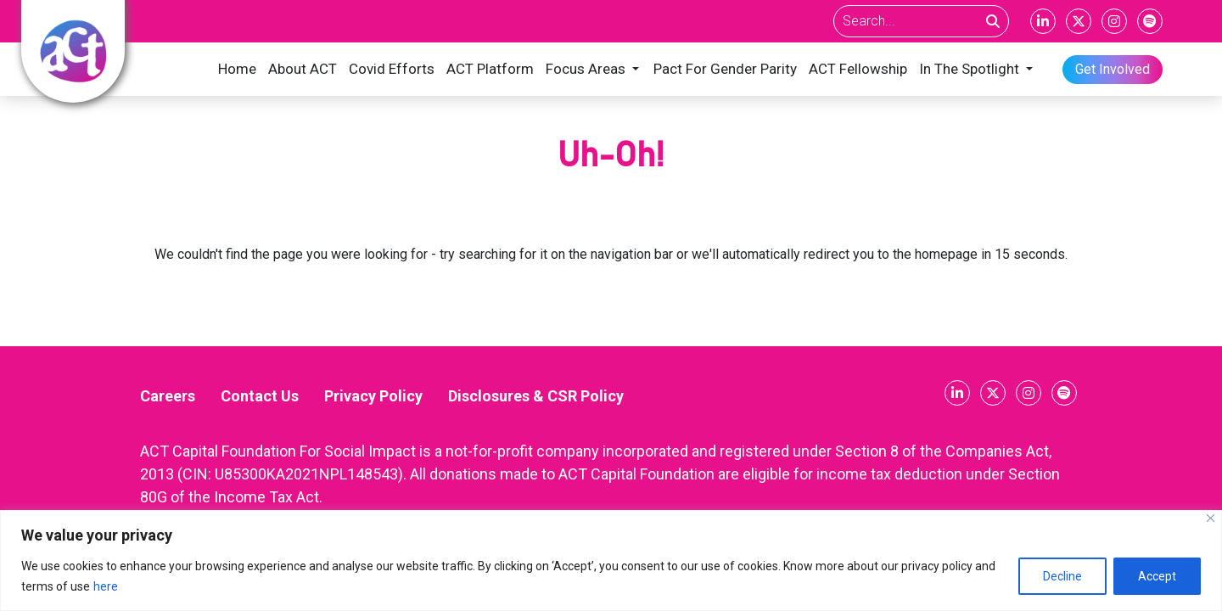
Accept (1157, 576)
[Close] (1210, 518)
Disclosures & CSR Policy (536, 396)
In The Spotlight (969, 68)
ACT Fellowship (858, 68)
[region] (611, 560)
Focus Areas (585, 68)
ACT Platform (490, 68)
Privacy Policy (373, 396)
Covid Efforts (391, 68)
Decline (1062, 576)
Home (237, 68)
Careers (167, 396)
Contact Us (260, 396)
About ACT (302, 68)
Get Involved (1112, 69)
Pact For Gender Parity (725, 68)
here (105, 586)
